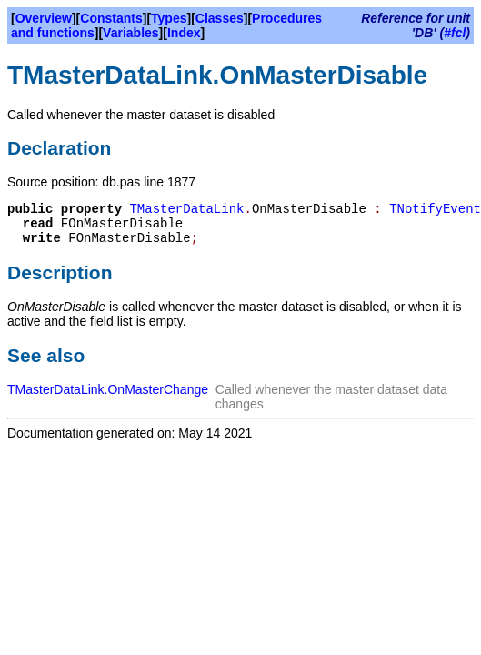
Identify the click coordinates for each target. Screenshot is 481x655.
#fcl (455, 32)
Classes (219, 18)
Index (184, 32)
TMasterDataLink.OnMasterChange (107, 389)
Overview (43, 18)
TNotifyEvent (435, 209)
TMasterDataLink (186, 209)
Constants (111, 18)
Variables (131, 32)
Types (168, 18)
